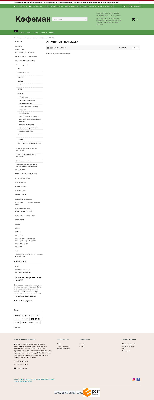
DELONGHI (29, 77)
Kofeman (18, 46)
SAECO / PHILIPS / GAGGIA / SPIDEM (29, 144)
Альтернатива (29, 170)
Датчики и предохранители (27, 100)
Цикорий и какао (21, 244)
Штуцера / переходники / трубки (28, 128)
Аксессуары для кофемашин (29, 57)
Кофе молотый (29, 195)
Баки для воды (23, 97)
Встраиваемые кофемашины (29, 174)
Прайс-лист (17, 327)
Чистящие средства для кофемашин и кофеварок (29, 255)
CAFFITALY (36, 315)
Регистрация (136, 6)
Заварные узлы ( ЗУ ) (25, 103)
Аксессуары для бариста (29, 53)
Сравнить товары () (105, 6)
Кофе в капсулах (29, 187)
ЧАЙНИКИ (29, 247)
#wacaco (17, 315)
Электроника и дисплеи (26, 131)
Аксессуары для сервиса (24, 37)
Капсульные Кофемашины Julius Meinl (29, 203)
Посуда (29, 224)
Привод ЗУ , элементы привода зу (29, 116)
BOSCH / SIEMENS (29, 73)
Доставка (43, 32)
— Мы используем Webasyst (23, 381)
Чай (16, 251)
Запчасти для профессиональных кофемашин (28, 150)
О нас (46, 6)
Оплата (35, 32)
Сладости (19, 235)
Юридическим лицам (71, 6)
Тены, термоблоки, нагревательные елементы (29, 120)
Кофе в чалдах (29, 191)
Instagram (82, 344)
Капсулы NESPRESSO (29, 178)
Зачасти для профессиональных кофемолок (28, 156)
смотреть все (28, 301)
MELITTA (51, 37)
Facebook (82, 346)
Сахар (17, 228)
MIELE (29, 135)
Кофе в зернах (29, 183)
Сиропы (29, 232)
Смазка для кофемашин (23, 161)
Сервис (52, 32)
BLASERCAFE (26, 315)
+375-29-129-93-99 (20, 6)
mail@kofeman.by (35, 6)
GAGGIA (24, 322)
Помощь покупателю (56, 6)
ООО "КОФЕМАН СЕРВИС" (23, 379)
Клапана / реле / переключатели (28, 106)
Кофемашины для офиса (29, 212)
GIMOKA (31, 322)
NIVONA (29, 139)
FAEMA (17, 322)
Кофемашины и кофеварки (29, 216)
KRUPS (29, 89)
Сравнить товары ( (60, 47)
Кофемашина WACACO (23, 208)
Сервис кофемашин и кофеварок (26, 296)
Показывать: (121, 47)
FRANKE (20, 81)
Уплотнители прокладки (27, 124)
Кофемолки (22, 110)
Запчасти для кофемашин (40, 37)
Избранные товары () (88, 6)
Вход (126, 6)
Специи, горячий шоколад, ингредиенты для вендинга (25, 240)
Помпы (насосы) (24, 113)
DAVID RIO (25, 319)
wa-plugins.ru (50, 379)
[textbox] (70, 19)
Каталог (21, 32)
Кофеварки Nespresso (23, 199)
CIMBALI (17, 319)
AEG (29, 69)
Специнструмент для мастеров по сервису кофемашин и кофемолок (26, 165)
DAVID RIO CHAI (20, 49)
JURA (29, 85)
